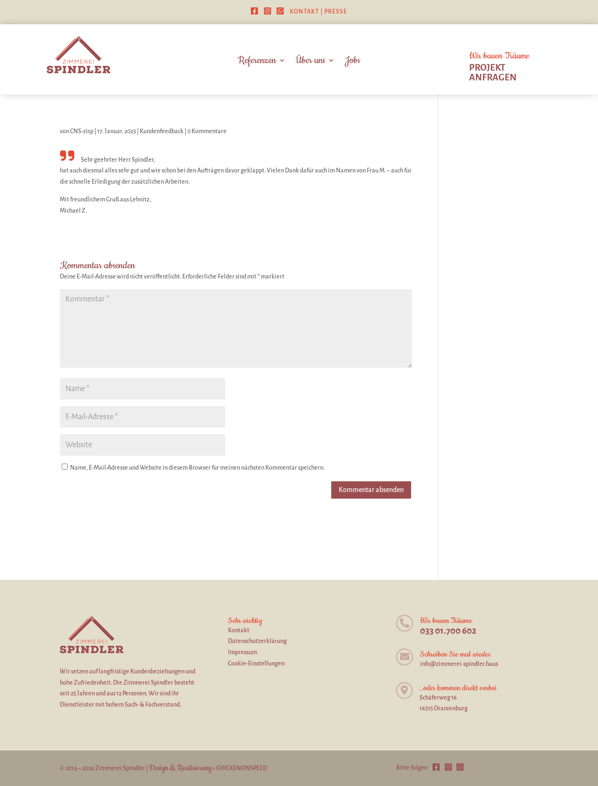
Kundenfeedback (162, 131)
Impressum (242, 652)
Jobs (352, 62)
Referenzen (257, 62)
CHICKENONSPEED (241, 768)
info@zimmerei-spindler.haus (459, 664)
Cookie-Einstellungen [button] (256, 663)
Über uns (310, 62)
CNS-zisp (81, 131)
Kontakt (304, 11)
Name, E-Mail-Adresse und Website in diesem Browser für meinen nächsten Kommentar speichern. (197, 467)
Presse (335, 11)
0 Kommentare (207, 131)
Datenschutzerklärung (257, 641)
